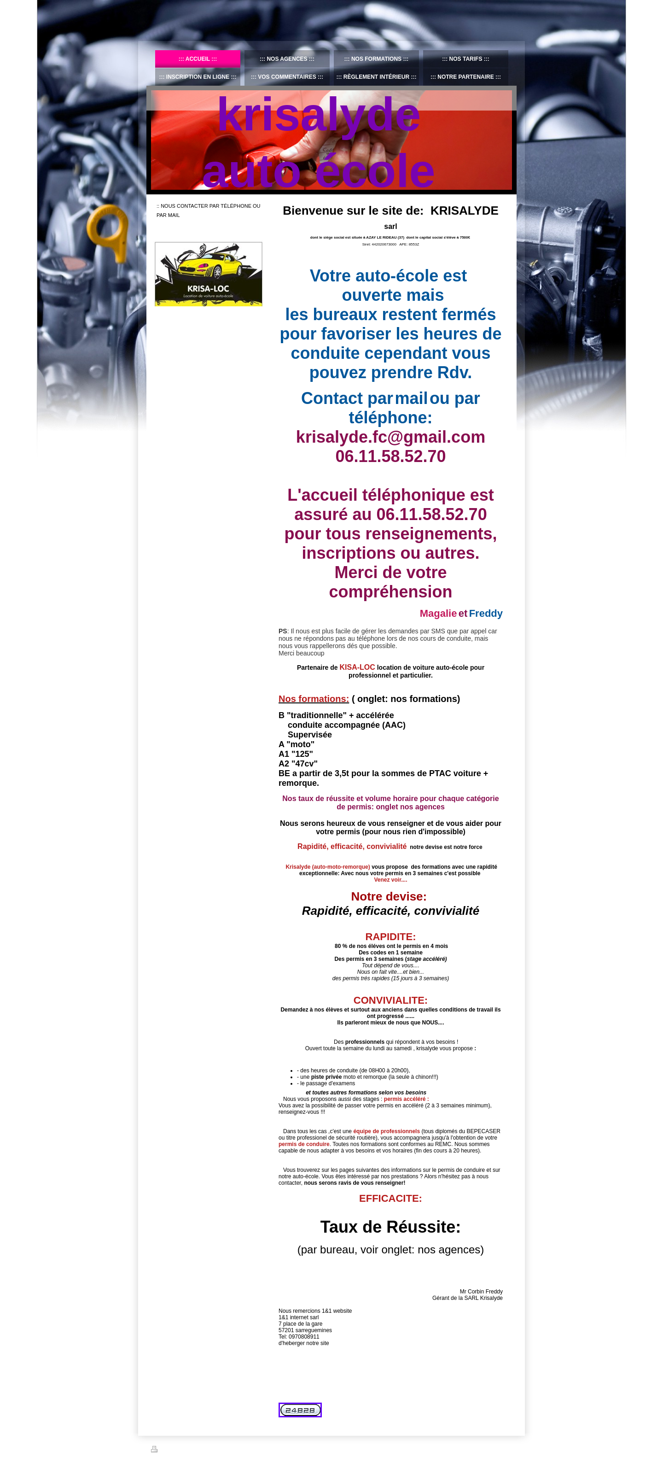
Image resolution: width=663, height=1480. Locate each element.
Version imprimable (178, 1450)
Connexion (500, 1449)
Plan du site (221, 1450)
